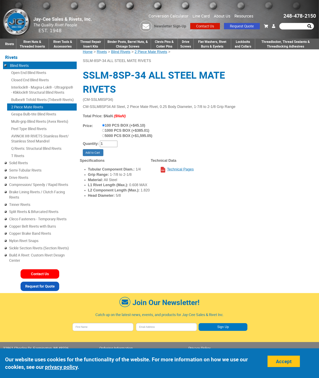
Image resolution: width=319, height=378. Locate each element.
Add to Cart (93, 152)
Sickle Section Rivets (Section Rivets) (39, 247)
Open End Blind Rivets (28, 72)
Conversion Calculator (168, 16)
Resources (243, 16)
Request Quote (242, 26)
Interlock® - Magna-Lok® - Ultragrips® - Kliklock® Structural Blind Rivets (42, 90)
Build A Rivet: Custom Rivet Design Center (37, 258)
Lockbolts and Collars (243, 44)
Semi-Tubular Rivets (25, 170)
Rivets (9, 44)
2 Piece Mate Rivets (151, 52)
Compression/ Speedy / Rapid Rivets (38, 184)
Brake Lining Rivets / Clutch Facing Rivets (37, 194)
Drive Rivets (18, 177)
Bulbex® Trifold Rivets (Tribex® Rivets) (42, 99)
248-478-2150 (299, 15)
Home (88, 52)
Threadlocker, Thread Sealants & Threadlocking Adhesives (285, 44)
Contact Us (205, 26)
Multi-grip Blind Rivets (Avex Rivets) (39, 121)
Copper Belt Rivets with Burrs (32, 226)
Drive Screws (185, 44)
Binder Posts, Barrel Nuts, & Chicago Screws (127, 44)
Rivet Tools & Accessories (62, 44)
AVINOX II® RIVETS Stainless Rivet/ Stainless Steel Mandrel (40, 139)
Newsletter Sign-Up (170, 26)
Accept (284, 361)
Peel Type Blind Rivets (29, 128)
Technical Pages (180, 169)
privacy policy (61, 366)
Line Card (201, 16)
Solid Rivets (18, 162)
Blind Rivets (120, 52)
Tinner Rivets (19, 204)
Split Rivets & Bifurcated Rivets (33, 211)
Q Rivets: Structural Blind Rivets (36, 148)
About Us (222, 16)
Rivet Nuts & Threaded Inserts (32, 44)
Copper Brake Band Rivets (30, 233)
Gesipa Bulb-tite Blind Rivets (33, 114)
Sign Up (223, 327)
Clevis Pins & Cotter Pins (164, 44)
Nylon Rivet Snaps (23, 240)
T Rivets (17, 155)
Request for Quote (40, 286)
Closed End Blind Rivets (30, 79)
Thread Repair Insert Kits (90, 44)
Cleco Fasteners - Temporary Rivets (38, 218)
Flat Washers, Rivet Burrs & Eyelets (212, 44)
